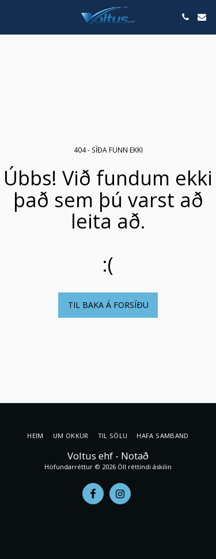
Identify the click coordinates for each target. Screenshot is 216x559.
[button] (12, 16)
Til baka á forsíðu (108, 304)
